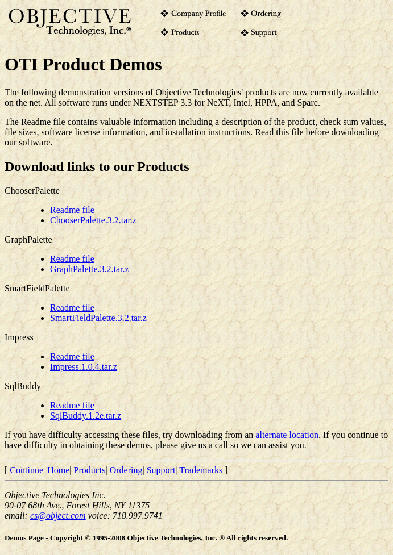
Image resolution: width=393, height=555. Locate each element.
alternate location (286, 435)
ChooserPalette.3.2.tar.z (93, 220)
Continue (26, 470)
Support (161, 470)
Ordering (126, 470)
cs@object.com (58, 515)
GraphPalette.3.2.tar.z (89, 269)
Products (90, 470)
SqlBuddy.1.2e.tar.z (85, 415)
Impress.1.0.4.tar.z (83, 367)
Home (58, 470)
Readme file (72, 210)
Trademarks (200, 470)
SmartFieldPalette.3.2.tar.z (98, 318)
